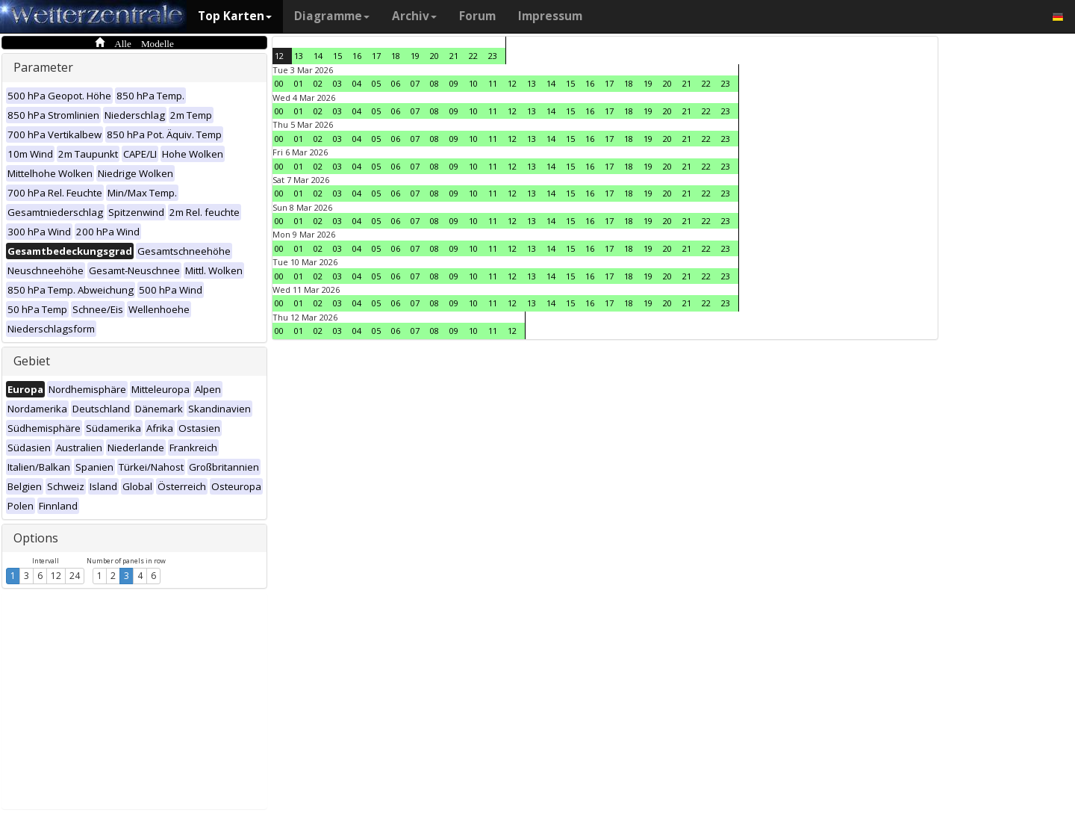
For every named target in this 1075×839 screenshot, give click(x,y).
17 (376, 55)
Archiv (414, 16)
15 (337, 55)
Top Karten (235, 16)
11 (492, 83)
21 (453, 55)
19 (415, 55)
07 (415, 83)
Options (35, 538)
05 (376, 83)
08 (434, 83)
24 (74, 575)
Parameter (43, 67)
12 (56, 575)
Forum (477, 16)
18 (395, 55)
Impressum (550, 16)
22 (473, 55)
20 (434, 55)
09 (453, 83)
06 (395, 83)
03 (337, 83)
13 (298, 55)
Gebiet (31, 361)
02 (318, 83)
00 (279, 83)
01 (298, 83)
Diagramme (332, 16)
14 (318, 55)
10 (473, 83)
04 (356, 83)
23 (492, 55)
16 (356, 55)
